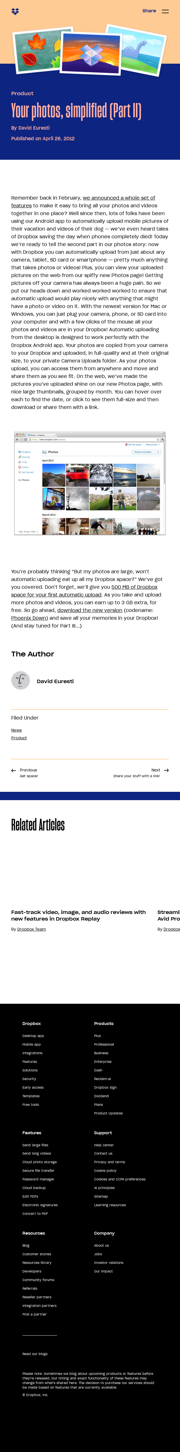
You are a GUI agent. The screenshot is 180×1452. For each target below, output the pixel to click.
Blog (25, 1246)
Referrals (29, 1289)
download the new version (89, 610)
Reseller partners (36, 1297)
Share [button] (149, 10)
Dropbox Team (31, 929)
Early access (32, 1087)
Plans (98, 1105)
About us (101, 1246)
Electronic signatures (40, 1205)
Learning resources (110, 1205)
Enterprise (102, 1062)
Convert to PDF (35, 1214)
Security (29, 1079)
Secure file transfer (38, 1171)
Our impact (103, 1271)
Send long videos (36, 1153)
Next (136, 773)
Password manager (38, 1179)
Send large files (35, 1145)
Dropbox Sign (105, 1087)
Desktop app (33, 1036)
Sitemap (101, 1196)
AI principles (104, 1188)
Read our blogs (35, 1354)
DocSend (101, 1096)
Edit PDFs (30, 1196)
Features (29, 1062)
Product (22, 93)
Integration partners (39, 1306)
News (16, 730)
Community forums (38, 1280)
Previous (29, 773)
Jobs (98, 1254)
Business (101, 1053)
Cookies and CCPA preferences (119, 1179)
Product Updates (108, 1113)
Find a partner (34, 1314)
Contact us (103, 1153)
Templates (30, 1096)
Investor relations (108, 1263)
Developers (31, 1271)
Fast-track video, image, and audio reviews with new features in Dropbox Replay (78, 915)
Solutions (29, 1070)
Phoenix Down (28, 618)
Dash (98, 1070)
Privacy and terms (109, 1162)
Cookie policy (105, 1171)
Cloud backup (34, 1188)
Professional (104, 1044)
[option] (73, 914)
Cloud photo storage (39, 1162)
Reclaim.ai (102, 1079)
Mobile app (31, 1044)
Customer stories (36, 1254)
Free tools (30, 1105)
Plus (97, 1036)
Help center (104, 1145)
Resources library (37, 1263)
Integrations (32, 1053)
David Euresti (34, 128)
